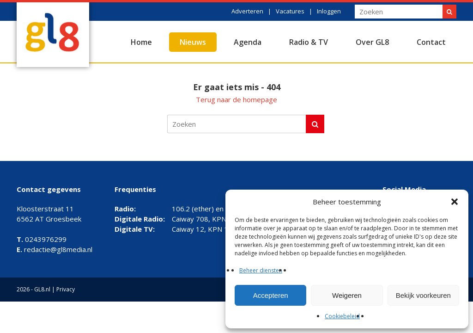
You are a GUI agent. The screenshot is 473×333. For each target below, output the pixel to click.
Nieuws (193, 42)
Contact (431, 42)
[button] (454, 201)
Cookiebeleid (342, 316)
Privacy (65, 289)
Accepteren (270, 295)
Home (141, 42)
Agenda (247, 42)
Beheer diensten (260, 270)
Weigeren (347, 295)
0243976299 (42, 239)
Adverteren (247, 11)
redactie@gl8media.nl (54, 249)
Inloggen (329, 11)
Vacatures (290, 11)
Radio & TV (308, 42)
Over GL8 (372, 42)
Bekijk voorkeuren (423, 295)
